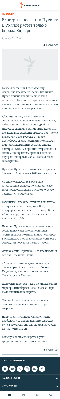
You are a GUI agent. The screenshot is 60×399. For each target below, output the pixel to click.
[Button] (50, 45)
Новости (8, 14)
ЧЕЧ (37, 395)
